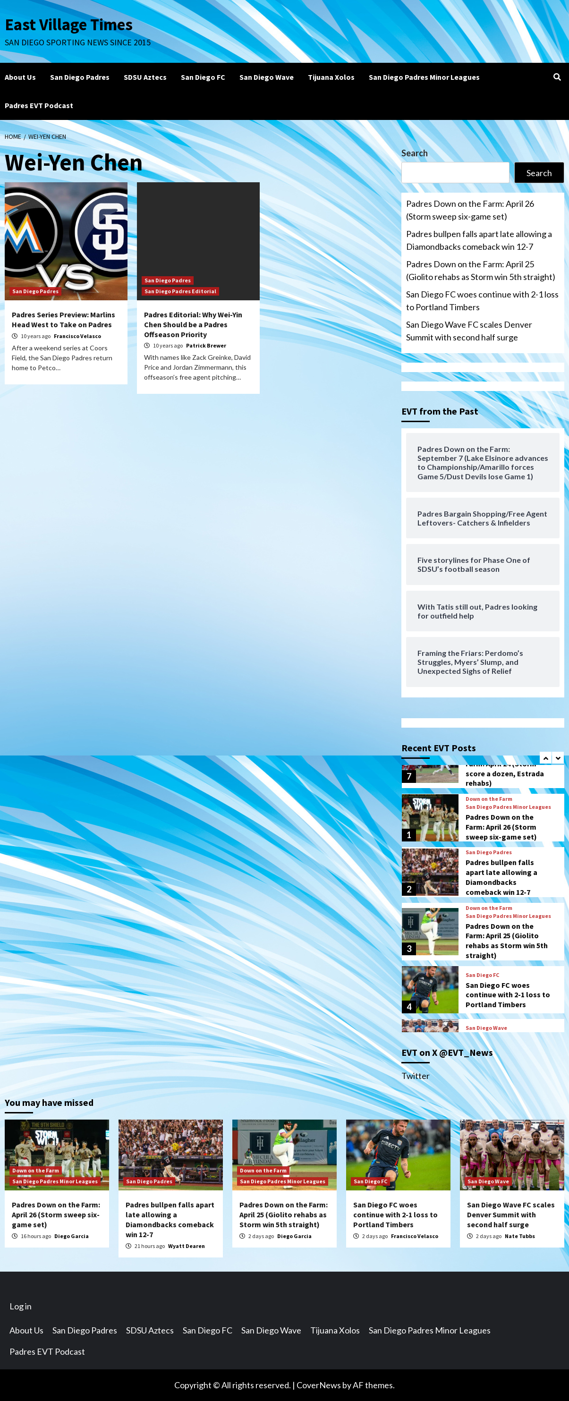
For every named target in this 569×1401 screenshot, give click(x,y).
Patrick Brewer (206, 345)
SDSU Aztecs (145, 77)
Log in (20, 1306)
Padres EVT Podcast (39, 105)
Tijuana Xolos (331, 77)
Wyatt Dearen (186, 1245)
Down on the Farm (489, 799)
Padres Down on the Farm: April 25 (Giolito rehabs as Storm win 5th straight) (480, 270)
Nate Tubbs (520, 1236)
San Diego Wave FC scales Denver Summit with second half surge (469, 330)
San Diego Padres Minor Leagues (424, 77)
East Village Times (69, 24)
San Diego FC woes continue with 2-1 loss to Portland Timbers (482, 300)
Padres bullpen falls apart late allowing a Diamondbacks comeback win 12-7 (479, 240)
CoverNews (319, 1385)
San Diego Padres (80, 77)
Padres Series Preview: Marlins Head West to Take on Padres (63, 319)
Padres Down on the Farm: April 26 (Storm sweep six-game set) (470, 209)
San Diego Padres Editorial (180, 291)
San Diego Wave (266, 77)
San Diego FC (203, 77)
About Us (20, 77)
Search (414, 153)
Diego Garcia (71, 1236)
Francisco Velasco (77, 336)
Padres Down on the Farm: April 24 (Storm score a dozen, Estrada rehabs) (505, 768)
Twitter (415, 1075)
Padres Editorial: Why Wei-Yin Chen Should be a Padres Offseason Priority (193, 324)
